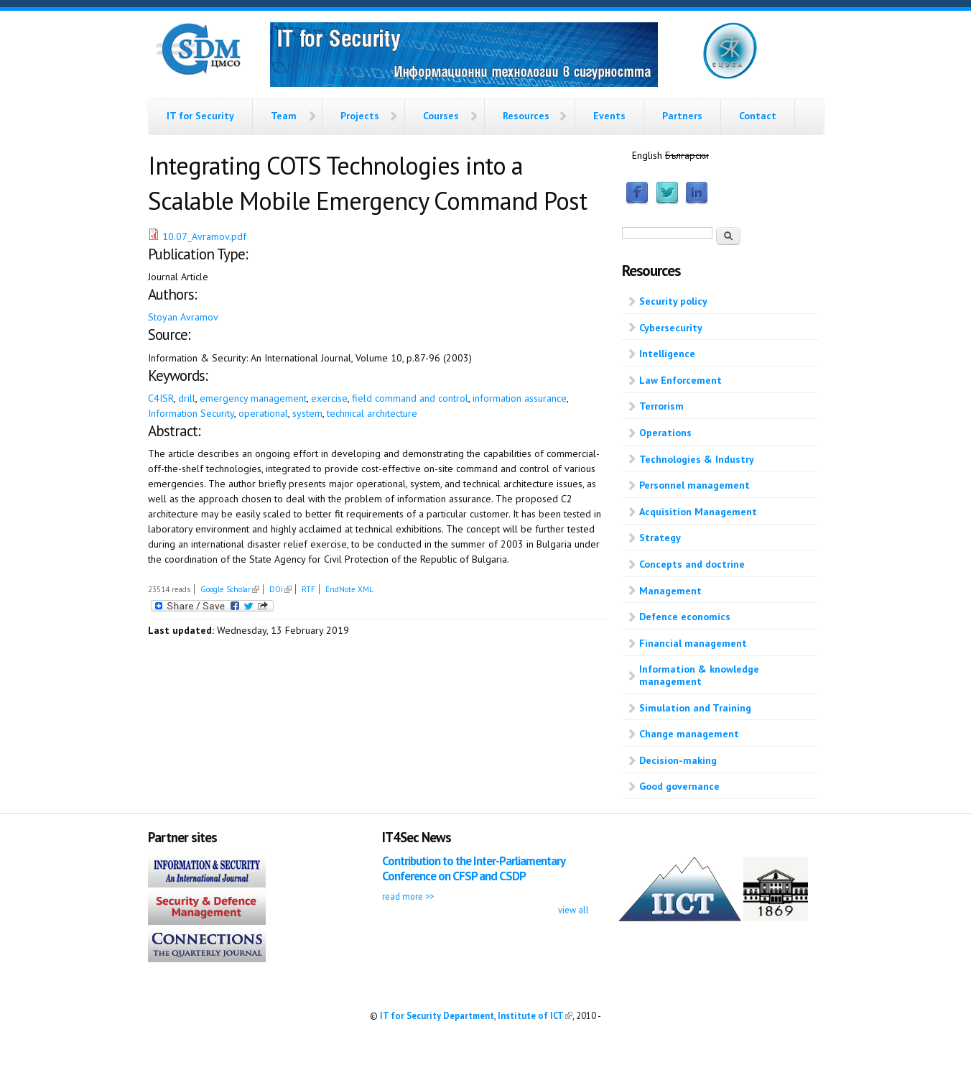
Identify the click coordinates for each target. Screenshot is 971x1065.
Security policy (673, 301)
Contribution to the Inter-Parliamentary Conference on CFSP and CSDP (473, 868)
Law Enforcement (680, 380)
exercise (329, 398)
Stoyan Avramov (183, 316)
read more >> (408, 896)
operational (263, 413)
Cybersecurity (670, 327)
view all (573, 910)
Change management (689, 733)
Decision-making (678, 760)
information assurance (520, 398)
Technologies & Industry (696, 459)
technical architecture (372, 413)
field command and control (410, 398)
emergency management (253, 398)
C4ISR (161, 398)
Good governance (679, 786)
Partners (682, 115)
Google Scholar (229, 589)
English (647, 155)
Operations (665, 432)
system (307, 413)
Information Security (191, 413)
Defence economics (684, 616)
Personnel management (694, 485)
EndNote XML (349, 589)
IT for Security (200, 115)
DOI (280, 589)
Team (284, 115)
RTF (308, 589)
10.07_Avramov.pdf (204, 236)
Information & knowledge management (699, 675)
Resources (526, 115)
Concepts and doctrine (692, 564)
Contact (757, 115)
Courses (441, 115)
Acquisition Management (698, 511)
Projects (359, 115)
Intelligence (667, 353)
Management (670, 590)
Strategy (660, 537)
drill (186, 398)
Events (609, 115)
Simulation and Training (695, 707)
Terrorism (661, 406)
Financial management (693, 643)
